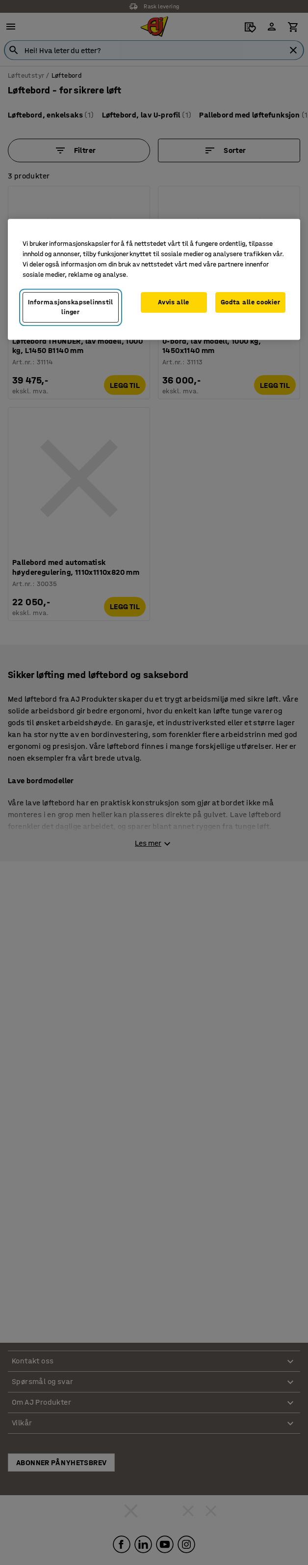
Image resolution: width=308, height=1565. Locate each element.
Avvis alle (173, 302)
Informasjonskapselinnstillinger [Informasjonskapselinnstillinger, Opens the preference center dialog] (70, 307)
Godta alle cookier (251, 302)
